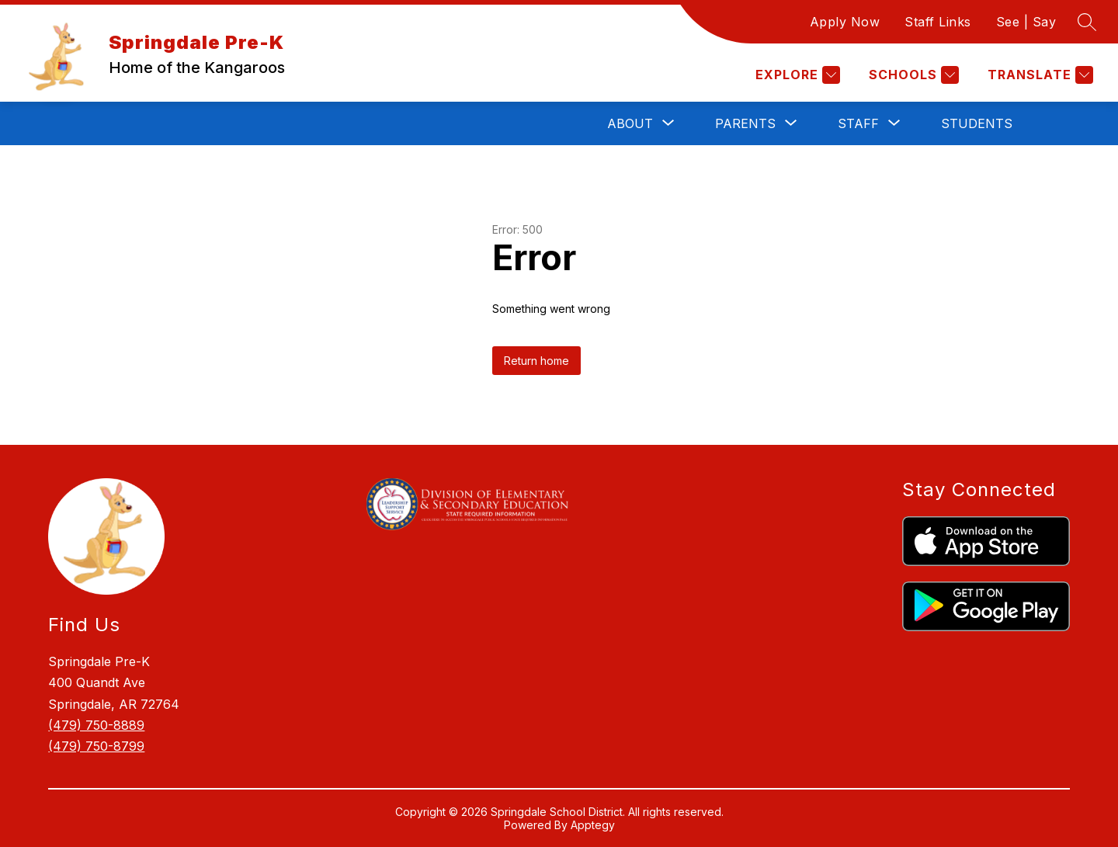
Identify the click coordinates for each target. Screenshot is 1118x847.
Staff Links (937, 22)
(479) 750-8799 (96, 746)
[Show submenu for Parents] (745, 123)
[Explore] (796, 75)
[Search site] (1087, 21)
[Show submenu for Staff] (858, 123)
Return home (536, 360)
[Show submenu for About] (630, 123)
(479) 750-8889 (96, 725)
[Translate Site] (1038, 75)
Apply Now (845, 22)
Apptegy (593, 824)
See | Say (1026, 22)
